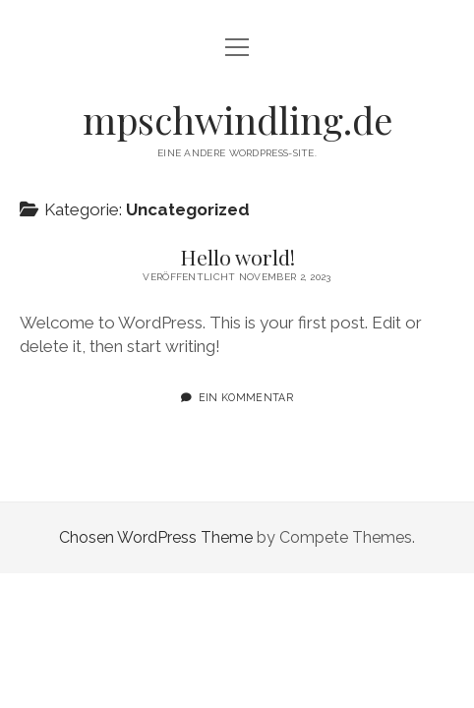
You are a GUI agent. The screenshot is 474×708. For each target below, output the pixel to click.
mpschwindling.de (237, 119)
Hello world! (237, 256)
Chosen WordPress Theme (156, 537)
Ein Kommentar (246, 397)
